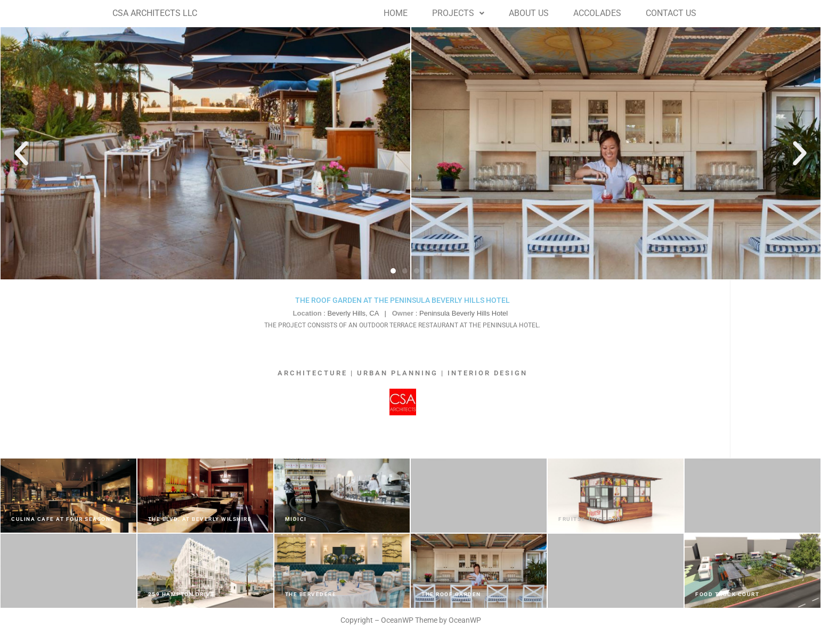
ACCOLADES (597, 13)
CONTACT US (671, 13)
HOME (396, 13)
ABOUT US (529, 13)
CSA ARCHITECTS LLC (154, 13)
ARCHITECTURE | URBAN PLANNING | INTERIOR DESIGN (402, 373)
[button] (458, 13)
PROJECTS (458, 13)
